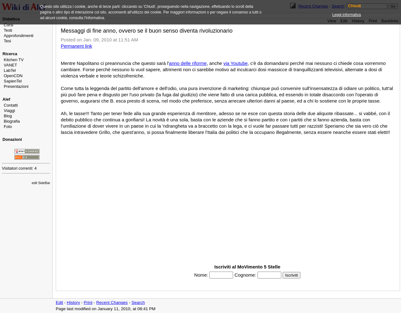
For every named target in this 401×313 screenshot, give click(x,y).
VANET (10, 65)
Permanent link (76, 46)
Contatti (11, 105)
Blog (8, 116)
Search (138, 302)
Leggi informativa (346, 15)
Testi (8, 30)
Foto (8, 126)
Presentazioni (16, 86)
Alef (6, 99)
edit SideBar (41, 183)
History (73, 302)
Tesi (7, 41)
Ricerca (10, 53)
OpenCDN (13, 75)
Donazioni (12, 139)
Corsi (8, 25)
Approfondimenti (19, 35)
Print (88, 302)
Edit (59, 302)
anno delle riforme (188, 63)
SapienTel (13, 81)
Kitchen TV (13, 59)
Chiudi (354, 6)
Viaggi (9, 110)
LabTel (10, 70)
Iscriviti (291, 275)
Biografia (12, 121)
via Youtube (235, 63)
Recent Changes (112, 302)
